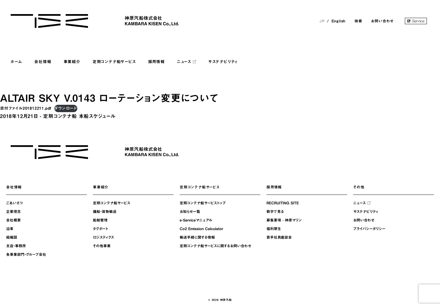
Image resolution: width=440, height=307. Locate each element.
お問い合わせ (382, 21)
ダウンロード (65, 108)
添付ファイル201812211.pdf (25, 108)
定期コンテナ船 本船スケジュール (79, 116)
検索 (358, 21)
